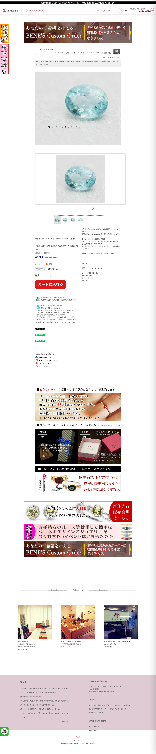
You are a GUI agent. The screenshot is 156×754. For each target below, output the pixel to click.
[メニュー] (126, 10)
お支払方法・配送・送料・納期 (99, 705)
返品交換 (127, 705)
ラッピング (116, 705)
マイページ (81, 53)
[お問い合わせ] (103, 10)
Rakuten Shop (94, 726)
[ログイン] (109, 10)
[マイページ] (115, 10)
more (66, 721)
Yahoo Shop (93, 730)
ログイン (90, 53)
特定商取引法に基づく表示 (119, 709)
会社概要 (92, 712)
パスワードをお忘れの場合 (103, 53)
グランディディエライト (60, 61)
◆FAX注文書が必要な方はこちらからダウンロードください (55, 322)
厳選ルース (49, 61)
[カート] (120, 10)
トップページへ (40, 61)
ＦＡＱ (100, 712)
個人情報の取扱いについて (98, 709)
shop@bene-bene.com (106, 691)
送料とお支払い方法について (111, 57)
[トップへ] (12, 10)
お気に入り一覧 (70, 53)
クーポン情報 (59, 53)
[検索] (98, 10)
